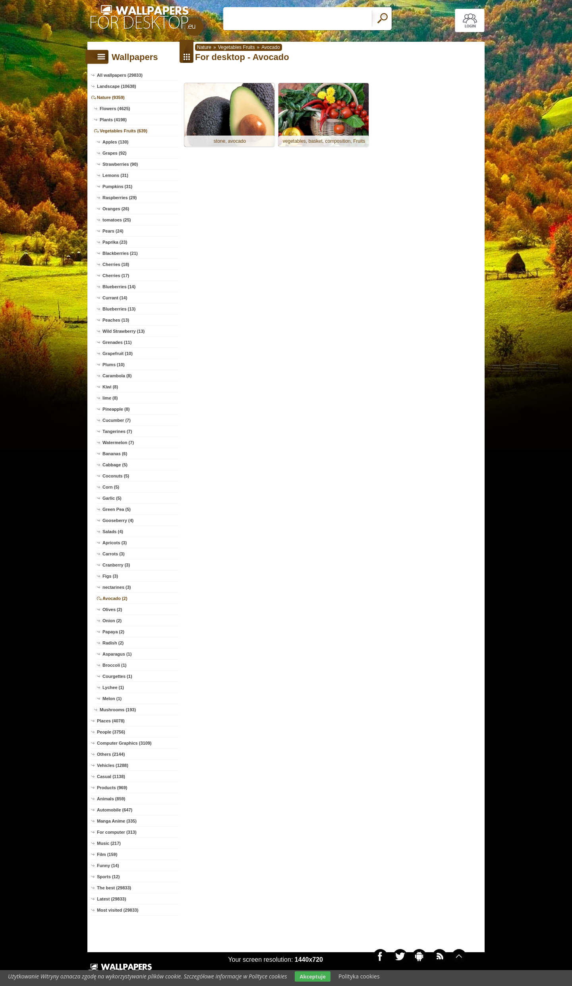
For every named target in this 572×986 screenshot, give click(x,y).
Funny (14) (108, 865)
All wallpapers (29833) (120, 75)
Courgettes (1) (117, 676)
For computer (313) (117, 832)
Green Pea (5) (116, 509)
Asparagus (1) (116, 654)
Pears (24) (113, 231)
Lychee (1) (113, 687)
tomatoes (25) (116, 219)
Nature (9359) (111, 97)
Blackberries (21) (120, 253)
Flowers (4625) (115, 108)
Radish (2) (113, 643)
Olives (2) (112, 609)
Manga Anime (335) (117, 821)
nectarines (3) (116, 587)
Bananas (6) (114, 453)
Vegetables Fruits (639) (123, 130)
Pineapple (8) (115, 409)
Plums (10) (113, 364)
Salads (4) (112, 531)
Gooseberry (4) (117, 520)
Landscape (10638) (116, 86)
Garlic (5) (112, 498)
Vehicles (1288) (112, 765)
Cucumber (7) (116, 420)
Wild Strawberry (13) (123, 331)
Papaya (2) (113, 631)
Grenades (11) (116, 342)
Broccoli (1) (114, 665)
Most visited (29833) (118, 910)
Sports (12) (108, 876)
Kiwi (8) (110, 386)
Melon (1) (112, 698)
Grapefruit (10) (117, 353)
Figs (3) (110, 576)
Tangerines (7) (117, 431)
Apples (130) (115, 142)
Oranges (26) (115, 208)
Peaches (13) (115, 320)
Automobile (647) (114, 809)
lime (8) (110, 398)
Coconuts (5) (115, 476)
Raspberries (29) (119, 197)
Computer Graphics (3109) (124, 743)
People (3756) (111, 732)
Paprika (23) (114, 242)
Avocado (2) (115, 598)
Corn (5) (110, 487)
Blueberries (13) (118, 309)
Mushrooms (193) (118, 709)
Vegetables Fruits (236, 47)
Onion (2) (112, 620)
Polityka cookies (359, 976)
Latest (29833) (111, 899)
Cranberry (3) (116, 565)
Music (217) (109, 843)
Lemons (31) (115, 175)
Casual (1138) (111, 776)
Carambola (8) (116, 375)
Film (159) (107, 854)
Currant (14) (114, 297)
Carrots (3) (113, 553)
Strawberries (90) (120, 164)
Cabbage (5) (115, 464)
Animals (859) (111, 798)
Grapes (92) (114, 153)
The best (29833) (114, 887)
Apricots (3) (114, 542)
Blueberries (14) (118, 286)
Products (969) (112, 787)
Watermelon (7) (118, 442)
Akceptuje (312, 976)
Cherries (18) (115, 264)
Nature (204, 47)
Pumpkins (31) (117, 186)
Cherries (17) (115, 275)
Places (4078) (111, 720)
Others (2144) (111, 754)
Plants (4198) (113, 119)
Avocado (270, 47)
